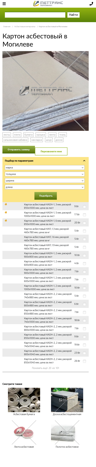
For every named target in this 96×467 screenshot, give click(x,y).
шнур (49, 139)
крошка (41, 134)
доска (59, 139)
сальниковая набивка (15, 139)
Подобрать (46, 195)
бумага (28, 134)
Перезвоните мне (51, 151)
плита (17, 134)
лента (52, 134)
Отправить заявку (19, 149)
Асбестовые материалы (24, 26)
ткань (62, 134)
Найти (73, 14)
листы (6, 134)
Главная (6, 26)
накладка (36, 139)
